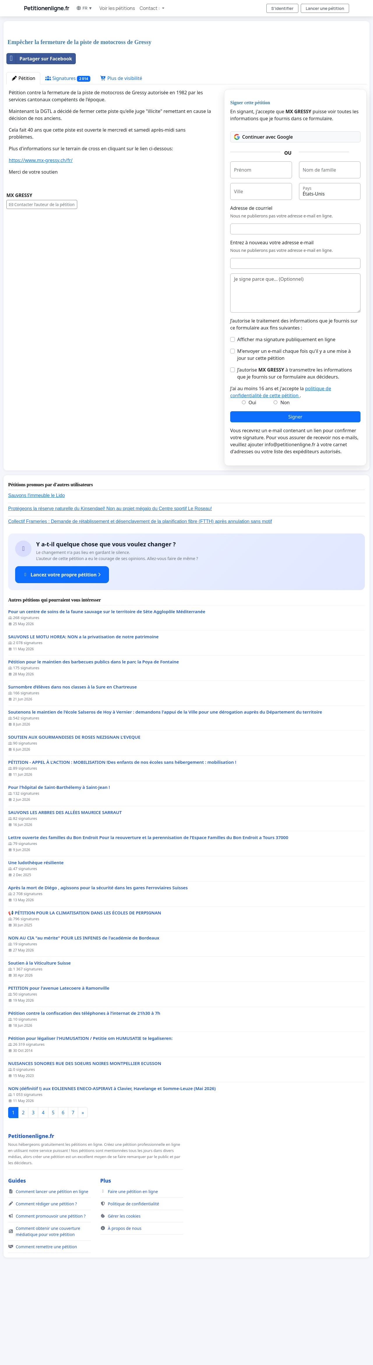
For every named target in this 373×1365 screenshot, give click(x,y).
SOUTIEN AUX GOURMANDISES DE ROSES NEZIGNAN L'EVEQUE (74, 819)
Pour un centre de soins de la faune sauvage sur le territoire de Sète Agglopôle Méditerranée (106, 693)
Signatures (67, 160)
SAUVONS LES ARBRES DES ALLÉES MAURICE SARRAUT (65, 894)
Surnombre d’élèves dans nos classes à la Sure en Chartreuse (72, 768)
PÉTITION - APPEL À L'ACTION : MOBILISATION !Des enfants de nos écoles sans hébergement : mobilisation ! (122, 844)
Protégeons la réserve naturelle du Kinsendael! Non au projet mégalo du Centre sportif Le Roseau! (110, 590)
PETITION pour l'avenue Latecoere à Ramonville (58, 1070)
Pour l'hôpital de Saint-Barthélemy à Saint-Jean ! (59, 869)
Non (285, 484)
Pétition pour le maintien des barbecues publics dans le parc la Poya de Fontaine (93, 743)
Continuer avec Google (263, 218)
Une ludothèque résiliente (36, 944)
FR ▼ (84, 8)
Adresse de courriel (251, 290)
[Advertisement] (181, 71)
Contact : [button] (150, 8)
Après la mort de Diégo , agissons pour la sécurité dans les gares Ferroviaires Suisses (98, 969)
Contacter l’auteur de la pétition (42, 286)
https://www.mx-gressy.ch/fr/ (41, 242)
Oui (252, 484)
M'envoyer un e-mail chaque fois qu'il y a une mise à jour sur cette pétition (294, 436)
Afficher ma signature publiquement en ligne (286, 421)
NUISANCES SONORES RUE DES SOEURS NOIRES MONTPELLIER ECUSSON (84, 1145)
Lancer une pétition (325, 8)
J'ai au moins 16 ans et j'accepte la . (280, 473)
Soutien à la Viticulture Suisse (39, 1044)
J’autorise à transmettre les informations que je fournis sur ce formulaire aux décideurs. (294, 455)
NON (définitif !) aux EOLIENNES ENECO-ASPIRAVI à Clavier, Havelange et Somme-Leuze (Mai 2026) (112, 1170)
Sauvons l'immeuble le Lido (36, 577)
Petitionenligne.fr (46, 8)
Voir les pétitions (117, 8)
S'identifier (282, 8)
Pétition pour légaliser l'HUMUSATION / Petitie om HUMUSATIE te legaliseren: (90, 1120)
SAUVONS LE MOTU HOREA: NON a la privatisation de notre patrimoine (83, 718)
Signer (295, 498)
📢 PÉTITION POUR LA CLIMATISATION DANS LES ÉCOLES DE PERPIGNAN (84, 994)
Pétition (23, 160)
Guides (17, 1262)
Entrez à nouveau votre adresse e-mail (272, 324)
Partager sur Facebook (39, 140)
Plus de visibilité (121, 160)
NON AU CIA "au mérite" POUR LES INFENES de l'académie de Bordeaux (83, 1019)
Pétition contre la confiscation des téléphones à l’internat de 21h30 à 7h (84, 1095)
